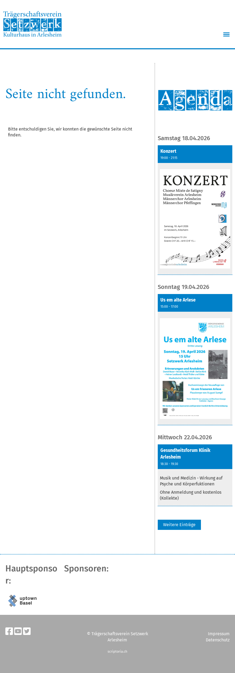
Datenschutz (218, 639)
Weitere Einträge (179, 524)
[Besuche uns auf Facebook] (9, 631)
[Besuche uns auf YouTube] (18, 631)
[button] (195, 210)
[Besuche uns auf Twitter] (27, 631)
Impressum (219, 633)
